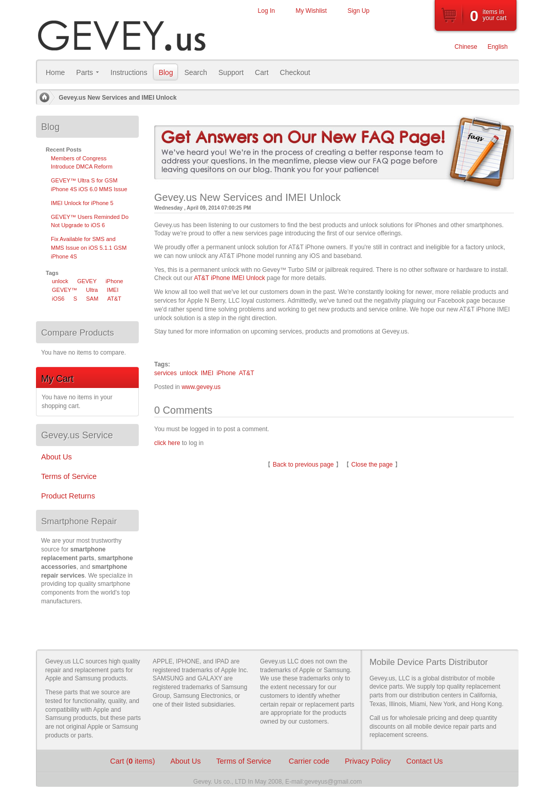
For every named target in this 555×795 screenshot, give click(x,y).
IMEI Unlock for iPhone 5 (82, 203)
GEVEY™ (64, 290)
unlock (189, 373)
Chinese (466, 46)
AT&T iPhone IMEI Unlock (229, 278)
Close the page (372, 464)
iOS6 (58, 298)
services (165, 373)
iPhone (225, 373)
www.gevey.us (200, 387)
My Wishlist (311, 10)
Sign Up (358, 10)
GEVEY (87, 281)
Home (44, 98)
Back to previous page (303, 464)
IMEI (207, 373)
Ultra (92, 290)
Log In (266, 10)
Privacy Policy (368, 761)
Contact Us (424, 761)
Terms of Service (244, 761)
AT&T (246, 373)
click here (167, 443)
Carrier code (309, 761)
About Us (185, 761)
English (498, 46)
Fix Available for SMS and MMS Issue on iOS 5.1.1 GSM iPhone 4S (88, 248)
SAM (92, 298)
